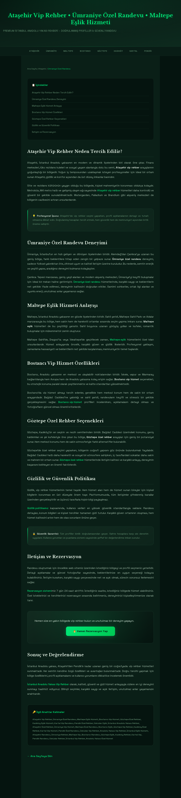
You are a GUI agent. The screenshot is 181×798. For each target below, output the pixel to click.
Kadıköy (118, 51)
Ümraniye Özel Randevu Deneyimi (49, 99)
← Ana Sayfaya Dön (39, 756)
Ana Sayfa (32, 69)
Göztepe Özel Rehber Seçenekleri (49, 119)
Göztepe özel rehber (77, 460)
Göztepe (102, 51)
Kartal (135, 51)
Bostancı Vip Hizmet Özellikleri (47, 112)
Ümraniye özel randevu (87, 282)
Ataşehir (32, 51)
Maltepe (67, 51)
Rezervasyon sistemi (39, 591)
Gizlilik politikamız (38, 508)
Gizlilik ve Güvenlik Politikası (46, 125)
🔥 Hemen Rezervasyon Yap (90, 631)
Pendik (150, 51)
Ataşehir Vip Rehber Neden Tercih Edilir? (52, 92)
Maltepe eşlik (118, 339)
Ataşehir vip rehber (108, 190)
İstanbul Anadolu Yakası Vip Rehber (48, 684)
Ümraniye (50, 51)
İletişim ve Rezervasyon (44, 132)
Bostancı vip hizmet (70, 402)
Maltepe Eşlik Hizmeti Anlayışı (47, 106)
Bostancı (84, 51)
